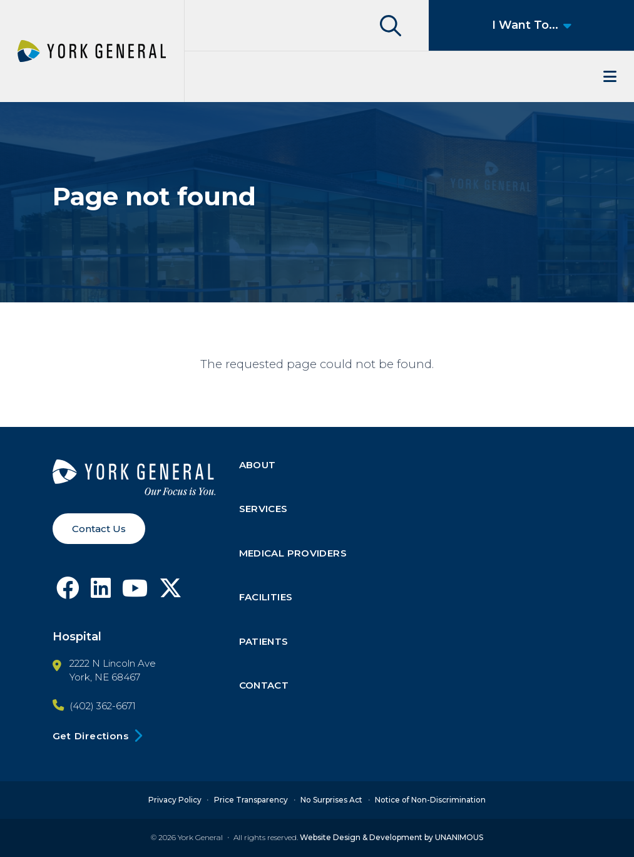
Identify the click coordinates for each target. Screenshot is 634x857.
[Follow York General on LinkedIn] (101, 592)
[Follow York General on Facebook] (67, 592)
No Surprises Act (331, 799)
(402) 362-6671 (102, 706)
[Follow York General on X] (170, 592)
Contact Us (99, 529)
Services (263, 509)
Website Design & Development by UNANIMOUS (391, 837)
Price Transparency (251, 799)
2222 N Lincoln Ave (112, 664)
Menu (409, 76)
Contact (264, 685)
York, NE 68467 (104, 678)
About (257, 464)
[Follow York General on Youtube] (135, 592)
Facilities (266, 597)
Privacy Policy (175, 799)
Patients (264, 641)
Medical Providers (293, 553)
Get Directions (91, 736)
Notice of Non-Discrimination (430, 799)
